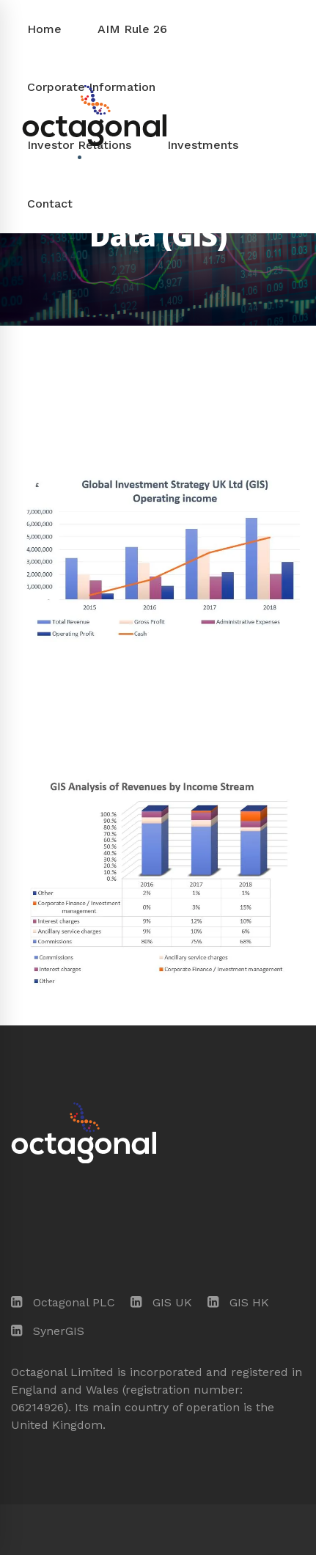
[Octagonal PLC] (63, 1302)
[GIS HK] (238, 1302)
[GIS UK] (161, 1302)
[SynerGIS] (47, 1331)
